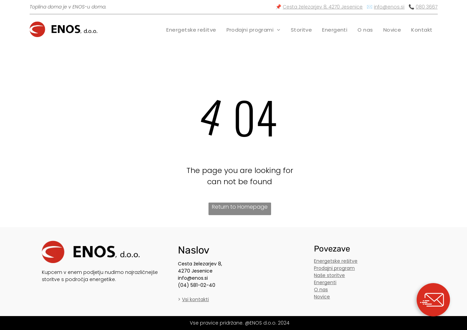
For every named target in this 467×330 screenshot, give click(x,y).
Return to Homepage (240, 207)
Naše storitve (329, 275)
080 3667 (426, 6)
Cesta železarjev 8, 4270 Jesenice (323, 6)
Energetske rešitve (335, 261)
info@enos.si (389, 6)
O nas (321, 289)
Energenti (325, 282)
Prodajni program (334, 268)
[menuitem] (191, 29)
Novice (322, 296)
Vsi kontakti (195, 299)
